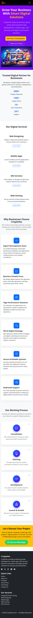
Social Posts (5, 583)
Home (3, 576)
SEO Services (5, 604)
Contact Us (4, 587)
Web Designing (6, 598)
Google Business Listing (9, 595)
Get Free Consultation (16, 38)
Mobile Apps (5, 600)
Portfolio (4, 581)
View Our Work (16, 43)
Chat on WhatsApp (16, 542)
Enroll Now (4, 585)
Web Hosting (5, 602)
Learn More (16, 146)
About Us (4, 578)
